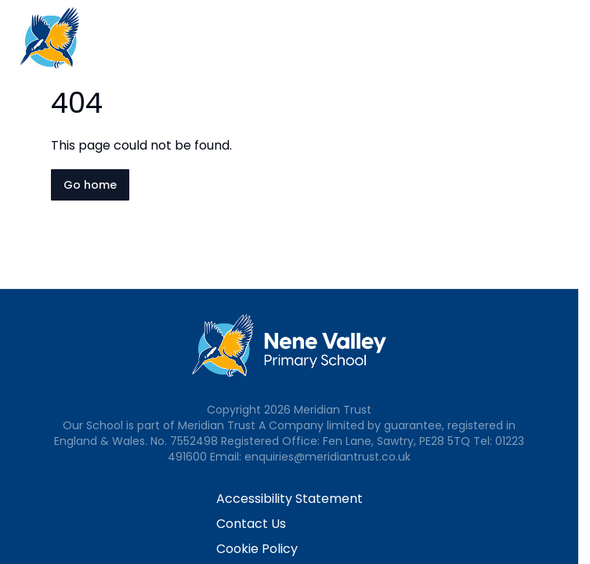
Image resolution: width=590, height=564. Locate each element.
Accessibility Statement (289, 499)
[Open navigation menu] (568, 37)
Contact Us (251, 524)
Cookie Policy (257, 549)
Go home (90, 185)
